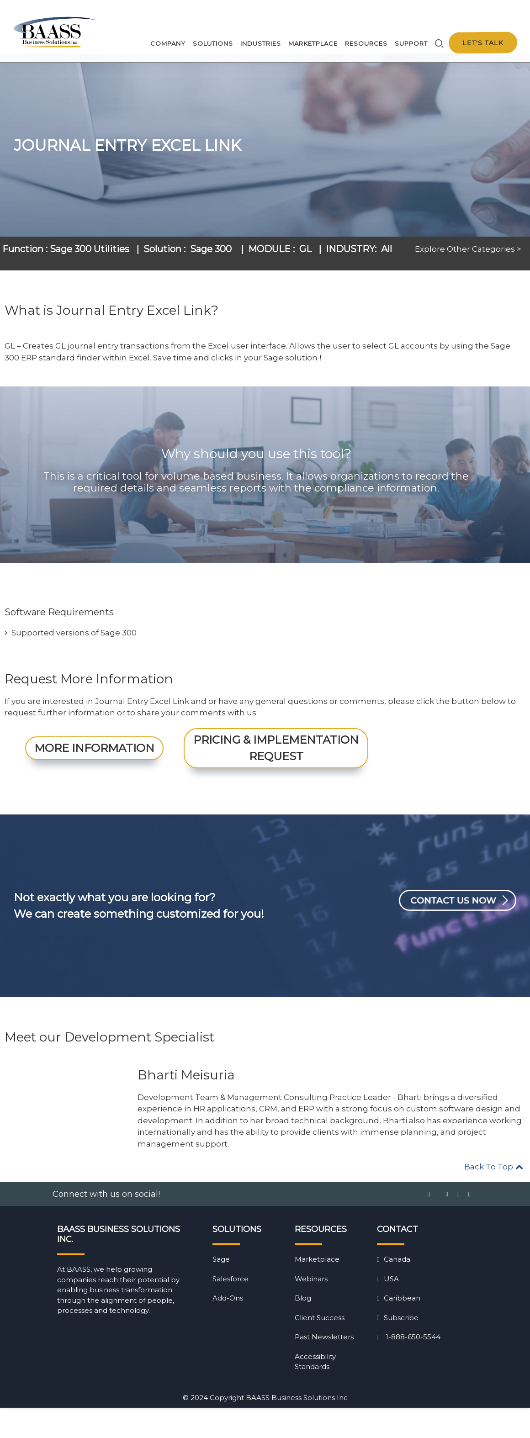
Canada (393, 1289)
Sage (221, 1289)
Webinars (311, 1308)
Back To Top (493, 1196)
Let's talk (483, 43)
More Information (94, 777)
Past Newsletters (324, 1367)
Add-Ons (227, 1328)
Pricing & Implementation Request (276, 778)
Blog (303, 1328)
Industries (260, 43)
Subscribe (398, 1347)
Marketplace (313, 43)
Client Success (319, 1347)
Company (168, 43)
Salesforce (230, 1308)
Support (411, 43)
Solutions (213, 43)
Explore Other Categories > (468, 259)
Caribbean (398, 1328)
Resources (366, 43)
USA (388, 1308)
